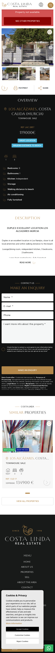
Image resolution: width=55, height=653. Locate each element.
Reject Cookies (22, 641)
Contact (27, 587)
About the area (27, 582)
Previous (4, 47)
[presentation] (16, 359)
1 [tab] (27, 493)
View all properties (27, 501)
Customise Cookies (22, 635)
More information (14, 623)
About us (27, 567)
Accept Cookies (22, 629)
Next (50, 47)
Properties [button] (27, 572)
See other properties (27, 21)
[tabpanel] (27, 454)
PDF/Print (21, 88)
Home (26, 562)
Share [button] (43, 88)
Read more (27, 262)
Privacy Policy (27, 349)
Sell (27, 577)
